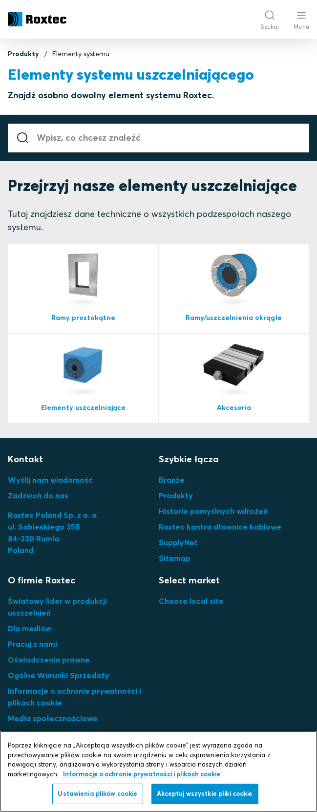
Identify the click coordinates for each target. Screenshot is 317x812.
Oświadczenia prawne (49, 659)
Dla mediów (29, 628)
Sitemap (174, 558)
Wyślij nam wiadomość (50, 480)
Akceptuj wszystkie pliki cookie (205, 793)
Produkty (23, 53)
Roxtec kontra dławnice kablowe (220, 527)
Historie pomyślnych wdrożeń (213, 511)
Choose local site (191, 601)
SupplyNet (178, 542)
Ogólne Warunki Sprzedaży (58, 675)
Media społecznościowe (53, 718)
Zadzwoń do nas (38, 495)
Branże (172, 480)
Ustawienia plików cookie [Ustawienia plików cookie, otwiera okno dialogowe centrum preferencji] (97, 793)
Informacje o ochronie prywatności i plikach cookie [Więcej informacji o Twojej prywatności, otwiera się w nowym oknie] (141, 774)
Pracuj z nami (32, 644)
